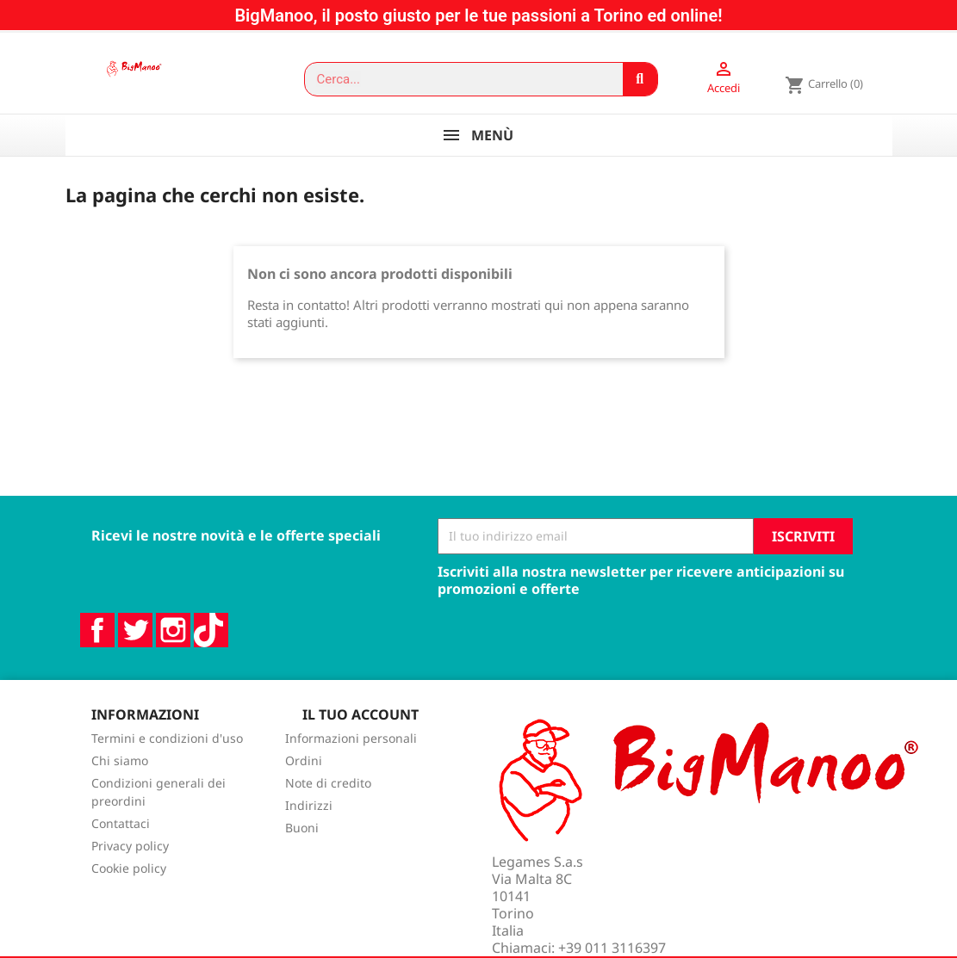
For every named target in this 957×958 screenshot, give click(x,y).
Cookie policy (128, 887)
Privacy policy (130, 864)
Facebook (97, 649)
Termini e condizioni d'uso (167, 757)
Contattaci (120, 842)
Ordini (303, 779)
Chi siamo (119, 779)
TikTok (211, 649)
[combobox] (456, 79)
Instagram (173, 649)
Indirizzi (308, 824)
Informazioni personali (351, 757)
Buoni (302, 846)
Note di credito (328, 802)
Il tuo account (360, 733)
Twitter (135, 649)
